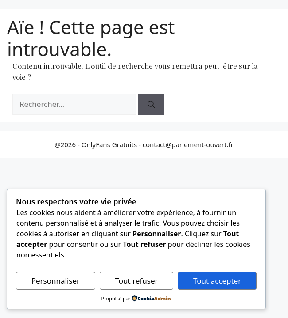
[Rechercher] (151, 104)
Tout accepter (217, 281)
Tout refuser (136, 281)
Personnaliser (55, 281)
